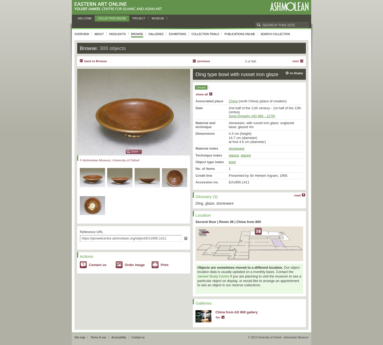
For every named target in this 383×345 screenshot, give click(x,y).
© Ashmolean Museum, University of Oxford (109, 160)
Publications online (239, 34)
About (99, 34)
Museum (158, 18)
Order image (135, 265)
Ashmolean (289, 6)
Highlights (117, 34)
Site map (79, 337)
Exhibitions (177, 34)
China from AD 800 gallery (236, 312)
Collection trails (205, 34)
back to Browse (95, 61)
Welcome (85, 18)
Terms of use (98, 337)
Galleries (156, 34)
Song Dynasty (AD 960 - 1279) (252, 116)
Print (164, 265)
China (233, 101)
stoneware (236, 148)
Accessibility (118, 337)
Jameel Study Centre (213, 276)
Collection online (112, 18)
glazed (234, 155)
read (297, 195)
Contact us (97, 265)
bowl (232, 162)
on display (296, 73)
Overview (81, 34)
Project (138, 18)
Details (201, 87)
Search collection (275, 34)
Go (218, 317)
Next (295, 61)
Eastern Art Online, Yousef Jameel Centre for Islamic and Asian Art (119, 6)
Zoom (134, 151)
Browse (137, 34)
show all (202, 94)
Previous (203, 61)
